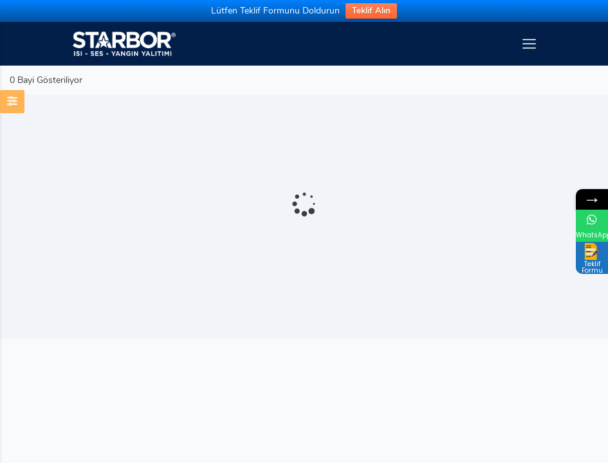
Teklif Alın (371, 11)
